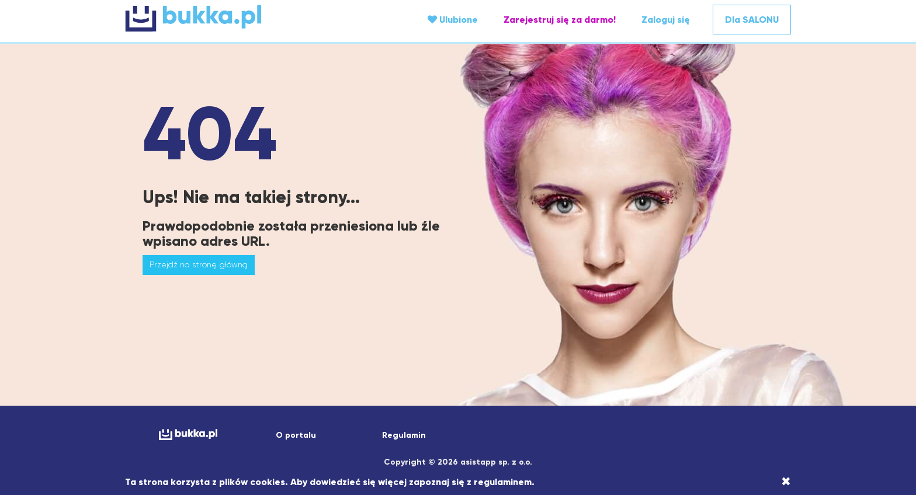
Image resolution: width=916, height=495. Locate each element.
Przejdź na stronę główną (199, 264)
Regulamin (404, 435)
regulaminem (503, 481)
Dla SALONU (752, 19)
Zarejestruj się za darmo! (560, 19)
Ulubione (453, 19)
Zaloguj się (665, 19)
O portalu (296, 435)
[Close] (786, 481)
